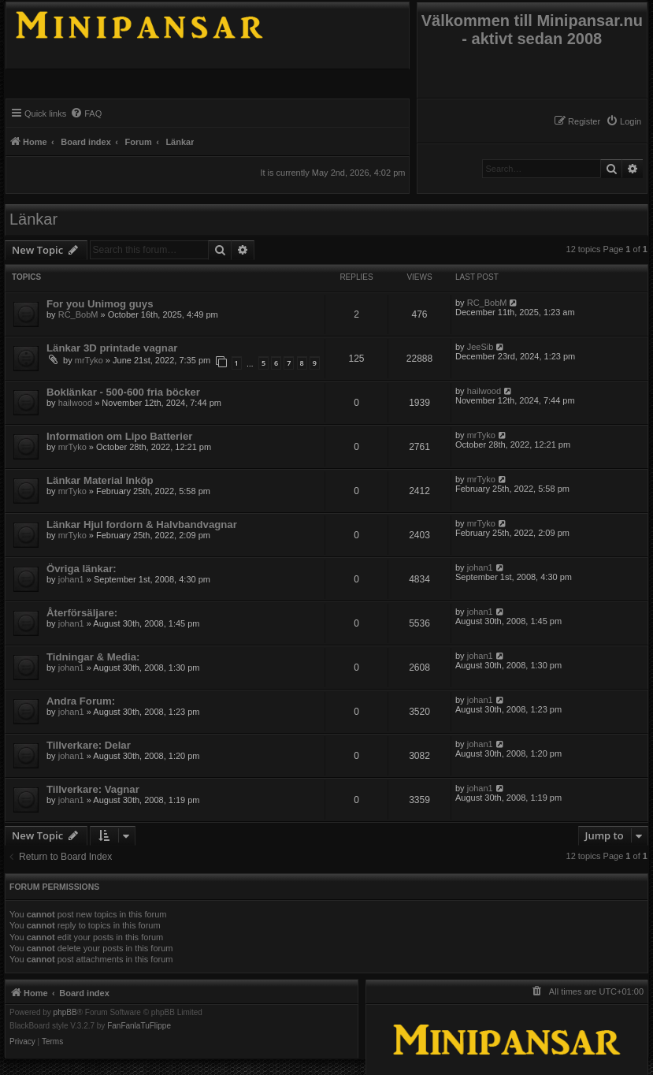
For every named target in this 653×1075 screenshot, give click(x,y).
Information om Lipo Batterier (119, 436)
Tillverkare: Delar (88, 745)
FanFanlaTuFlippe (139, 1026)
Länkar (33, 219)
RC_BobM (78, 314)
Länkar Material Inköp (100, 480)
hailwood (75, 402)
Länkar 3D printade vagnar (111, 348)
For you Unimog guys (100, 304)
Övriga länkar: (81, 569)
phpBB (65, 1013)
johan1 (71, 579)
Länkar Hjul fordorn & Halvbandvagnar (141, 524)
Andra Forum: (80, 701)
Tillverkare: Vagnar (92, 789)
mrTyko (89, 360)
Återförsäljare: (81, 613)
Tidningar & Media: (92, 657)
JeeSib (480, 347)
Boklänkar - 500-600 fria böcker (123, 392)
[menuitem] (623, 121)
